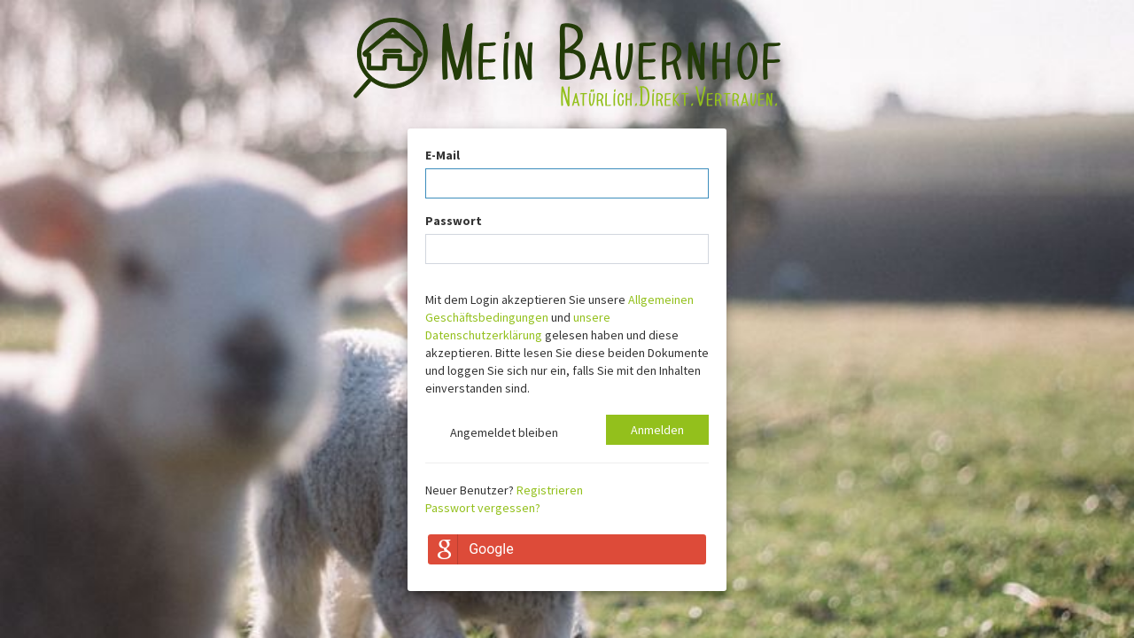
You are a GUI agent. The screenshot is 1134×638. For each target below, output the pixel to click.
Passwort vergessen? (482, 508)
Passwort (453, 221)
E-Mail (442, 155)
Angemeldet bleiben (491, 434)
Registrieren (550, 490)
